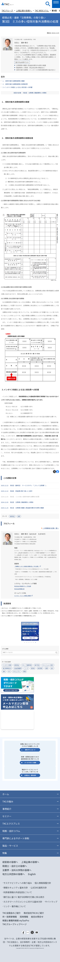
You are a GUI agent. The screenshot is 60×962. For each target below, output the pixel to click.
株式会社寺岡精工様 (19, 589)
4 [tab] (30, 642)
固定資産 (40, 668)
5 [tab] (32, 642)
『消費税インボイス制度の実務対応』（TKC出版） (26, 566)
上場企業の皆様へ (24, 10)
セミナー (6, 816)
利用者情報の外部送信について (17, 892)
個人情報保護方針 (43, 882)
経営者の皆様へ (10, 862)
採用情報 (24, 916)
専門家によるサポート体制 (15, 838)
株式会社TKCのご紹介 (34, 912)
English (32, 874)
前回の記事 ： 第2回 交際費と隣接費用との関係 (30, 93)
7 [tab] (36, 642)
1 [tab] (24, 642)
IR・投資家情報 (9, 916)
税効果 (33, 668)
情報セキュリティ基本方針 (15, 887)
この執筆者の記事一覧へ (50, 528)
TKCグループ (7, 10)
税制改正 (12, 516)
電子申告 (37, 665)
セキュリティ (16, 671)
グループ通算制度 (27, 665)
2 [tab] (26, 642)
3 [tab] (28, 642)
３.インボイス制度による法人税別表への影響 (17, 87)
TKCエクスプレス (11, 823)
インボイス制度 (7, 665)
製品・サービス (10, 845)
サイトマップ (51, 901)
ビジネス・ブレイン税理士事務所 (22, 595)
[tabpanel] (30, 631)
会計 (52, 668)
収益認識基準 (18, 668)
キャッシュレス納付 (47, 665)
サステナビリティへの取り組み (17, 882)
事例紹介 (6, 808)
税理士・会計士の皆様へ (14, 866)
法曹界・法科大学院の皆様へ (16, 870)
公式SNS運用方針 (39, 887)
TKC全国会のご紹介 (11, 912)
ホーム (5, 794)
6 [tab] (34, 642)
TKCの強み (7, 801)
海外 (4, 671)
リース (26, 668)
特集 (4, 853)
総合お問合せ (37, 916)
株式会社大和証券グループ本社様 (22, 586)
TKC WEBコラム (42, 10)
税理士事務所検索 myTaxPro (15, 920)
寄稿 (24, 671)
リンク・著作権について (14, 906)
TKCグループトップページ (14, 924)
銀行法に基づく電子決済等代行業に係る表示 (23, 896)
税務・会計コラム (11, 831)
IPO (9, 671)
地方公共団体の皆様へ (13, 874)
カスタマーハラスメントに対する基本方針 (22, 901)
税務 (19, 516)
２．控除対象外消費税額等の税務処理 (15, 84)
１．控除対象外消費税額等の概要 (13, 81)
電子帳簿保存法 (7, 668)
